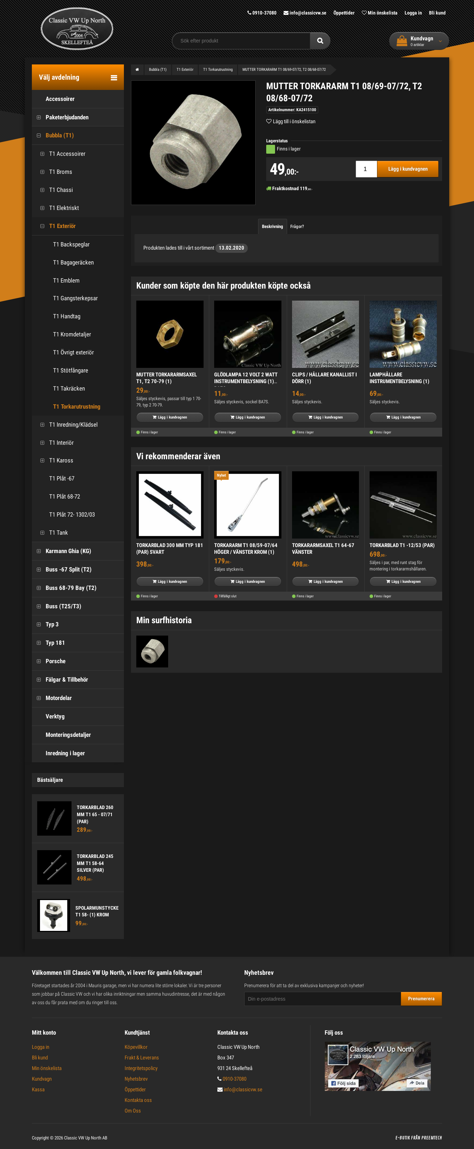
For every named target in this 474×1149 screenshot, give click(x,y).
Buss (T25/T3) (56, 606)
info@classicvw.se (305, 13)
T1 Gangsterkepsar (75, 298)
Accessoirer (53, 99)
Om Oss (133, 1111)
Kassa (38, 1089)
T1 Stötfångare (70, 370)
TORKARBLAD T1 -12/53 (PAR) (402, 545)
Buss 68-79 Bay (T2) (64, 588)
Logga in (413, 13)
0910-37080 (261, 13)
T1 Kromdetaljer (72, 334)
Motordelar (52, 698)
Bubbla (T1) (53, 135)
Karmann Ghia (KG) (61, 551)
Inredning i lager (58, 753)
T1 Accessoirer (60, 154)
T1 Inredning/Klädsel (66, 425)
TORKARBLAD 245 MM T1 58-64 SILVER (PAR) (95, 863)
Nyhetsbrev (136, 1079)
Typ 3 (45, 624)
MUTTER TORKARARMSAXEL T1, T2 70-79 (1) (166, 378)
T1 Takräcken (69, 388)
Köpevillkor (136, 1047)
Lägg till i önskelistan (294, 121)
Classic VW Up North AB (85, 1138)
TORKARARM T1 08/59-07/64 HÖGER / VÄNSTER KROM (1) (246, 549)
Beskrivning (272, 226)
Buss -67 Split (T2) (62, 569)
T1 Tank (51, 533)
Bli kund (437, 13)
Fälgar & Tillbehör (60, 680)
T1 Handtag (66, 316)
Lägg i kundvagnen (408, 169)
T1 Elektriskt (57, 208)
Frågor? (297, 226)
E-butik (402, 1138)
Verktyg (48, 716)
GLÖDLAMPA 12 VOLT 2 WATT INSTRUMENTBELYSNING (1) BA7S (246, 381)
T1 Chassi (54, 190)
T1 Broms (53, 172)
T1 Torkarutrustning (77, 406)
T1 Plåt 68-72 (57, 496)
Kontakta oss (138, 1100)
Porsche (48, 661)
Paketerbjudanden (60, 117)
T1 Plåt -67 (54, 478)
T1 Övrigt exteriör (73, 352)
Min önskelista (380, 13)
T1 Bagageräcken (73, 262)
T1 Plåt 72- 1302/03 (65, 515)
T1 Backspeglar (71, 244)
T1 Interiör (54, 443)
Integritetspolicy (141, 1068)
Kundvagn (42, 1079)
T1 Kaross (54, 460)
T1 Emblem (66, 280)
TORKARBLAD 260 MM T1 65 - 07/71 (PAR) (95, 814)
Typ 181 (48, 643)
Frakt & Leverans (142, 1057)
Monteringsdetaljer (61, 735)
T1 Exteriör (55, 226)
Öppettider (344, 13)
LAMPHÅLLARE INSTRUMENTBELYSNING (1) (399, 378)
